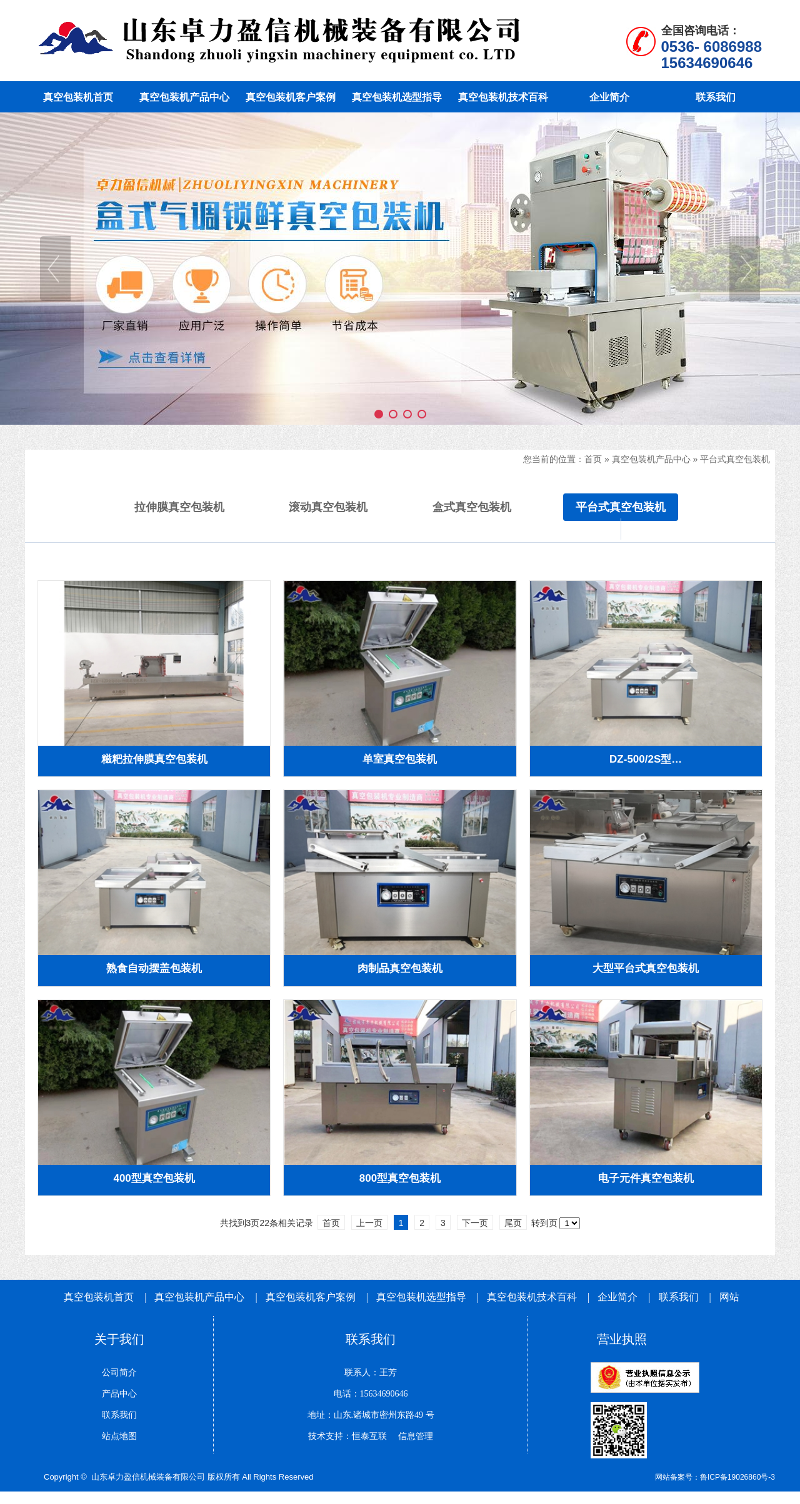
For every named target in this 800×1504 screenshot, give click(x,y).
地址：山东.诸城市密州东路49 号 (371, 1415)
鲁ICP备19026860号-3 (737, 1477)
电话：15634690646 (371, 1393)
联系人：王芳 (370, 1372)
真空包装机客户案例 (311, 1297)
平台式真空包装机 (736, 459)
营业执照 (622, 1339)
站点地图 (119, 1436)
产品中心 (119, 1393)
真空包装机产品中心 (651, 459)
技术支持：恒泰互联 (347, 1436)
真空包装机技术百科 (532, 1297)
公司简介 (119, 1372)
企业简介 (619, 1297)
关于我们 (119, 1339)
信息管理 (411, 1436)
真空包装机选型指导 (421, 1297)
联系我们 (679, 1297)
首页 (593, 459)
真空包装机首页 (99, 1297)
